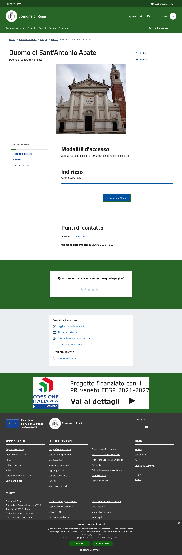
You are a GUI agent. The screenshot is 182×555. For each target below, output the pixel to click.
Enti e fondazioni (14, 465)
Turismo (53, 480)
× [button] (179, 523)
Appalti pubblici (56, 470)
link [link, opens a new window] (118, 537)
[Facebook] (140, 16)
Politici (9, 470)
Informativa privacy (101, 512)
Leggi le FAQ (55, 512)
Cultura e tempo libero (60, 454)
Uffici (8, 460)
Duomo (54, 39)
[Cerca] (173, 16)
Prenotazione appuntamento (63, 501)
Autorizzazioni (99, 475)
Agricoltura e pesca (101, 480)
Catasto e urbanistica (59, 475)
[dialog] (91, 537)
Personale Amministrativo (18, 475)
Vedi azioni (142, 59)
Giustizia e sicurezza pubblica (106, 454)
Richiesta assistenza (59, 517)
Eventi (138, 479)
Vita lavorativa (56, 460)
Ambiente (96, 465)
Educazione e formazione (104, 449)
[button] (91, 550)
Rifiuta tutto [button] (103, 543)
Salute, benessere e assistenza (107, 470)
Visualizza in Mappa (117, 198)
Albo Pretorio (98, 506)
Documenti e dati (14, 480)
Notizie (138, 449)
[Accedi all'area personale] (161, 3)
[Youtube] (147, 16)
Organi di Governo (15, 449)
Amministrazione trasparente (106, 501)
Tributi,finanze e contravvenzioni (108, 459)
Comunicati (140, 454)
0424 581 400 (79, 236)
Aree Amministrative (16, 454)
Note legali (97, 517)
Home (12, 39)
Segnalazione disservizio (61, 506)
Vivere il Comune (28, 39)
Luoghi (43, 39)
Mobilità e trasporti (58, 486)
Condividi (142, 53)
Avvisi (138, 460)
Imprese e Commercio (59, 465)
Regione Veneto (13, 4)
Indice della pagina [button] (21, 144)
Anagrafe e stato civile (60, 449)
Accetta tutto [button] (79, 543)
